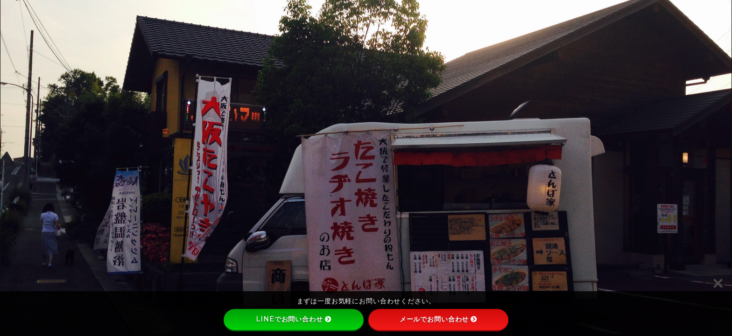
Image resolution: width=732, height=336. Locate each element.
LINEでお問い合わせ (293, 319)
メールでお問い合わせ (439, 319)
